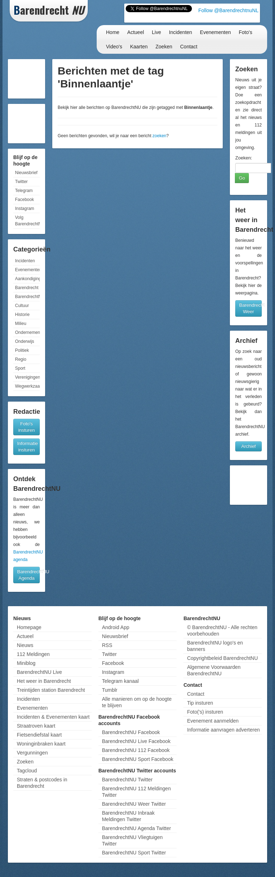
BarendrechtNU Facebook (131, 732)
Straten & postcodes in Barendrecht (42, 783)
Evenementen (215, 32)
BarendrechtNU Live (39, 672)
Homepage (29, 627)
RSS (107, 645)
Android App (115, 627)
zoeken (160, 135)
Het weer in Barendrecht (44, 681)
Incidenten (180, 32)
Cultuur (22, 305)
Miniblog (26, 663)
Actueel (135, 32)
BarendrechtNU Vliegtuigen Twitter (132, 840)
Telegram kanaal (120, 681)
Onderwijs (24, 341)
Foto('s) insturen (205, 712)
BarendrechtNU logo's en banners (215, 646)
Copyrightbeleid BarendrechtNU (222, 658)
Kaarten (139, 46)
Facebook (24, 199)
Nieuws (25, 645)
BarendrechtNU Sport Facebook (137, 759)
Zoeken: (243, 157)
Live (156, 32)
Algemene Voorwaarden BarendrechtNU (213, 670)
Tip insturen (200, 703)
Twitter (21, 181)
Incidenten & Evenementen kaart (53, 717)
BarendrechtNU (27, 296)
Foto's (245, 32)
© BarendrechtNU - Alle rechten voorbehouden (222, 630)
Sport (20, 368)
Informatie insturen (27, 446)
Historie (22, 314)
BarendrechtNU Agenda (28, 575)
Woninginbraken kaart (41, 744)
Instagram (24, 208)
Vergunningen (32, 753)
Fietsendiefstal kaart (39, 735)
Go (242, 178)
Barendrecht (26, 287)
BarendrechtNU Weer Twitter (134, 804)
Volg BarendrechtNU (27, 220)
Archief (248, 446)
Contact (188, 46)
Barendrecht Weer (250, 308)
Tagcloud (27, 770)
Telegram (24, 190)
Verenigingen (27, 377)
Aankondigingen (27, 278)
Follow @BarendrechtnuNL (228, 10)
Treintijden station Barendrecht (51, 690)
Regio (20, 359)
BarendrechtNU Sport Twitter (134, 853)
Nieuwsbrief (26, 172)
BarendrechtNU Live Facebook (136, 741)
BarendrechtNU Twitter (127, 779)
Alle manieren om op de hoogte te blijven (137, 702)
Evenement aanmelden (212, 721)
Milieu (20, 323)
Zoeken (163, 46)
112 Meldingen (33, 654)
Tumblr (109, 690)
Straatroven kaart (36, 726)
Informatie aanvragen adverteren (223, 730)
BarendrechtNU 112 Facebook (136, 750)
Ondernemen (27, 332)
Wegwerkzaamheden (27, 386)
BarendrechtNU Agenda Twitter (136, 828)
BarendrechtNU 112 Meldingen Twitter (136, 792)
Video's (114, 46)
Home (112, 32)
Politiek (22, 350)
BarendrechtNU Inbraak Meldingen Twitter (128, 816)
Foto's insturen (26, 427)
